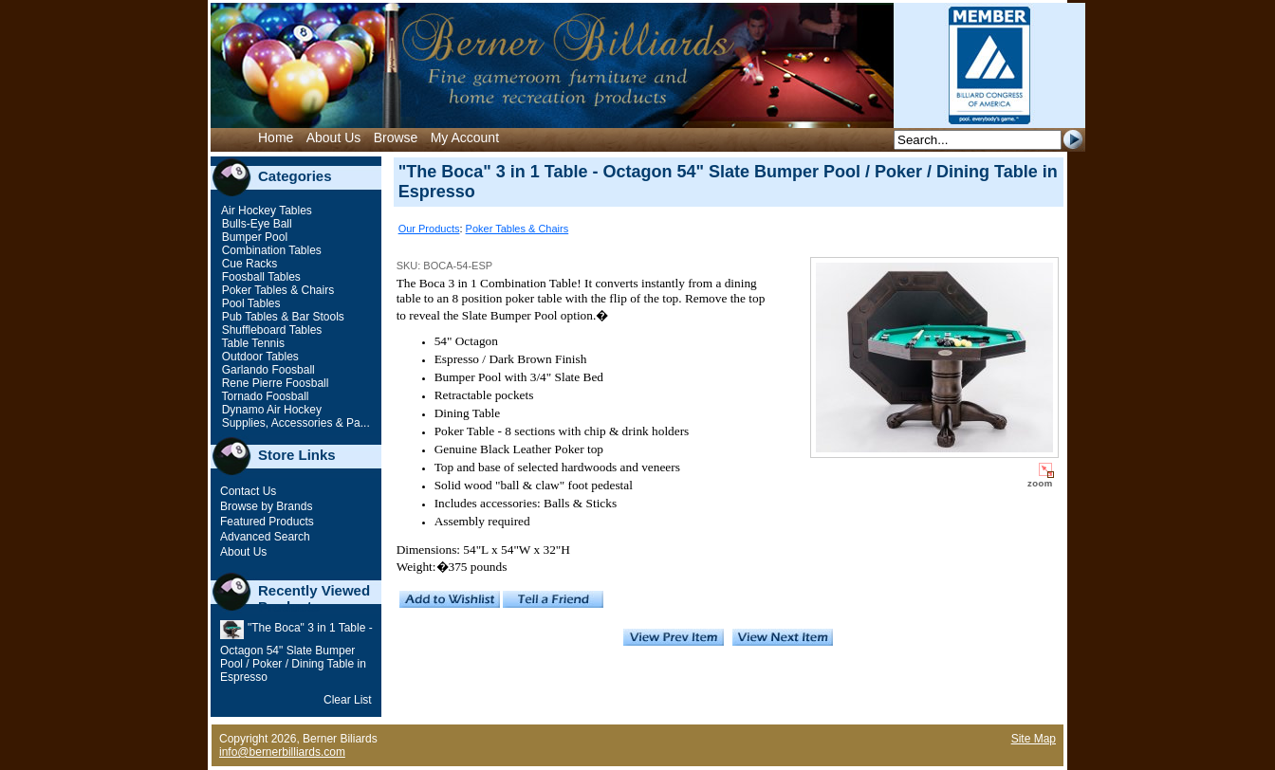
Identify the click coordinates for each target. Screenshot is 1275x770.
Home (275, 137)
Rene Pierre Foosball (273, 383)
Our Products (429, 228)
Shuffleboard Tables (270, 330)
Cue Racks (247, 263)
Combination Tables (270, 250)
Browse (396, 137)
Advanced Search (265, 536)
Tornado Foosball (263, 396)
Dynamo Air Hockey (270, 409)
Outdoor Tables (258, 356)
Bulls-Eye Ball (254, 223)
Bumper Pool (252, 237)
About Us (333, 137)
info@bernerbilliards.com (282, 752)
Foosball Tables (259, 277)
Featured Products (267, 521)
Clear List (347, 699)
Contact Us (248, 491)
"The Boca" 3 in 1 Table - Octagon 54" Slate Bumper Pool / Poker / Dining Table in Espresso (296, 653)
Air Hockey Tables (265, 210)
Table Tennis (251, 343)
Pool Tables (249, 303)
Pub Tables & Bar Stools (281, 316)
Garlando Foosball (266, 369)
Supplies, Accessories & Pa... (293, 423)
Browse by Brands (266, 506)
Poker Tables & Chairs (276, 290)
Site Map (1033, 738)
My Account (465, 137)
